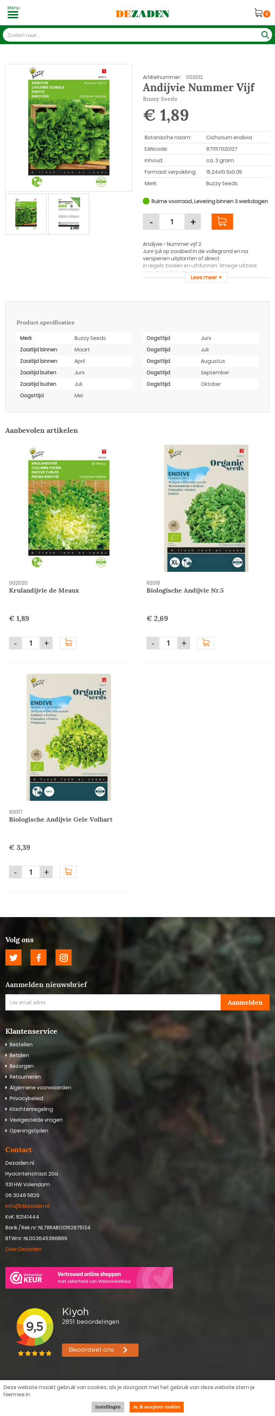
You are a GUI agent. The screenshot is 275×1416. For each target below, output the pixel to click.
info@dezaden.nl (27, 1206)
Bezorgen (22, 1066)
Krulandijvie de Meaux (44, 590)
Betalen (19, 1055)
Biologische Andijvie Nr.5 (185, 590)
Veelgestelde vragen (36, 1119)
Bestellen (21, 1044)
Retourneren (25, 1076)
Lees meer (204, 277)
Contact (18, 1149)
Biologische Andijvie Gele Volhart (60, 819)
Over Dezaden (24, 1249)
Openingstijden (29, 1130)
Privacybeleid (26, 1098)
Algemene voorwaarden (40, 1087)
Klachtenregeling (31, 1109)
